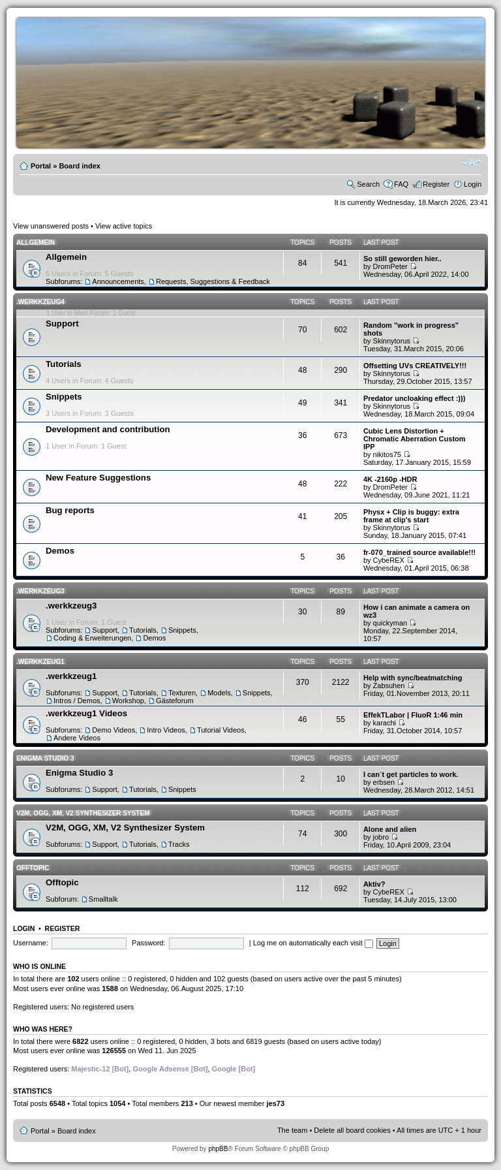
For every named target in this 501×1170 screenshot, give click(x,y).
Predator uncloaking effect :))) (414, 398)
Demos (60, 551)
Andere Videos (76, 738)
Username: (30, 943)
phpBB (218, 1148)
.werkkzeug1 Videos (86, 713)
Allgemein (35, 242)
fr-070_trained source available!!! (419, 552)
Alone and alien (389, 829)
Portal (41, 166)
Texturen (182, 693)
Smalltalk (103, 899)
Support (62, 323)
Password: (148, 943)
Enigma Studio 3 (45, 758)
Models (218, 693)
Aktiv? (374, 884)
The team (292, 1130)
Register (436, 184)
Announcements (118, 281)
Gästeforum (174, 700)
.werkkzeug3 (40, 591)
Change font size (472, 163)
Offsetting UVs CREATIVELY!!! (414, 366)
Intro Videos (166, 730)
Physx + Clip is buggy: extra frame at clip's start (411, 516)
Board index (79, 166)
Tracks (179, 844)
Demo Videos (113, 730)
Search (368, 184)
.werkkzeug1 (40, 661)
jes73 (275, 1103)
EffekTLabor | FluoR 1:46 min (413, 715)
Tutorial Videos (221, 730)
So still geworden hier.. (402, 258)
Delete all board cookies (352, 1130)
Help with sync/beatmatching (413, 678)
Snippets (64, 397)
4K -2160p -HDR (390, 479)
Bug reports (70, 510)
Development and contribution (108, 429)
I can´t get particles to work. (410, 774)
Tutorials (64, 364)
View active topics (123, 226)
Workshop (128, 700)
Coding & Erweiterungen (92, 638)
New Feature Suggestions (98, 477)
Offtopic (32, 868)
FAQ (401, 184)
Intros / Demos (76, 700)
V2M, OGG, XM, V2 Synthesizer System (82, 813)
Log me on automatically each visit (313, 943)
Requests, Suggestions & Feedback (213, 281)
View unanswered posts (51, 226)
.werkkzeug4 (40, 302)
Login (472, 184)
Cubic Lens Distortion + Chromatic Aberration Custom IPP (414, 439)
